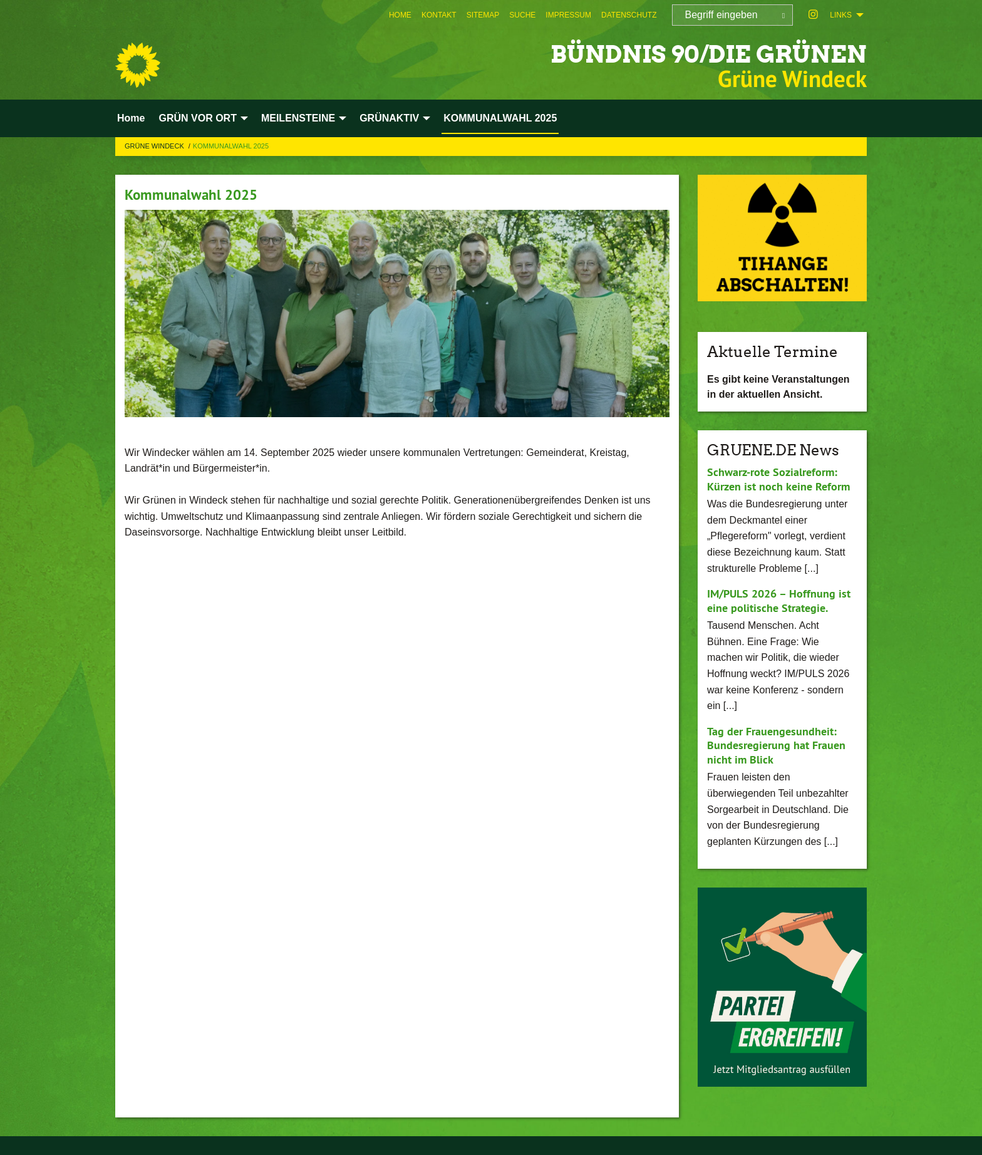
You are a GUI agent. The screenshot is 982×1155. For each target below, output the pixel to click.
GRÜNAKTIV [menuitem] (389, 118)
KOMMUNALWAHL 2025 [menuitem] (500, 118)
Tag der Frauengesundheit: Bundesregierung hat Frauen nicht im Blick (776, 745)
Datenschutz (628, 15)
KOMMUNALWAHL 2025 (231, 146)
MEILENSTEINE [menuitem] (298, 118)
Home (400, 15)
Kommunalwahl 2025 (194, 194)
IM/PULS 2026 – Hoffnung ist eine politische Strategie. (778, 600)
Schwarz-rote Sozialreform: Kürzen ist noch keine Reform (778, 479)
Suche (522, 15)
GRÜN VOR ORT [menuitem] (197, 118)
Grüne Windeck (155, 146)
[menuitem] (400, 15)
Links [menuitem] (841, 15)
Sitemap (483, 15)
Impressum (568, 15)
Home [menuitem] (131, 118)
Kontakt (439, 15)
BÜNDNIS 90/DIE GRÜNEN (684, 53)
